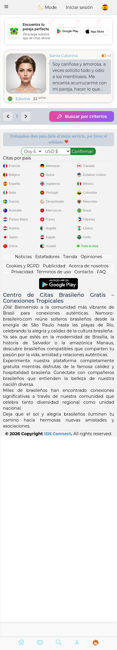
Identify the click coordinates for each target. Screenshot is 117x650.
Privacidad (22, 471)
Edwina (23, 98)
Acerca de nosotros (89, 465)
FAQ (101, 471)
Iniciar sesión (79, 7)
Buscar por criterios (81, 116)
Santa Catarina (63, 55)
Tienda (70, 456)
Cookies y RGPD (22, 465)
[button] (6, 6)
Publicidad (54, 465)
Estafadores (47, 456)
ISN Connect (57, 633)
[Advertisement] (58, 31)
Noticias (23, 456)
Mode (47, 7)
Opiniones (91, 456)
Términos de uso (53, 471)
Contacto (83, 471)
